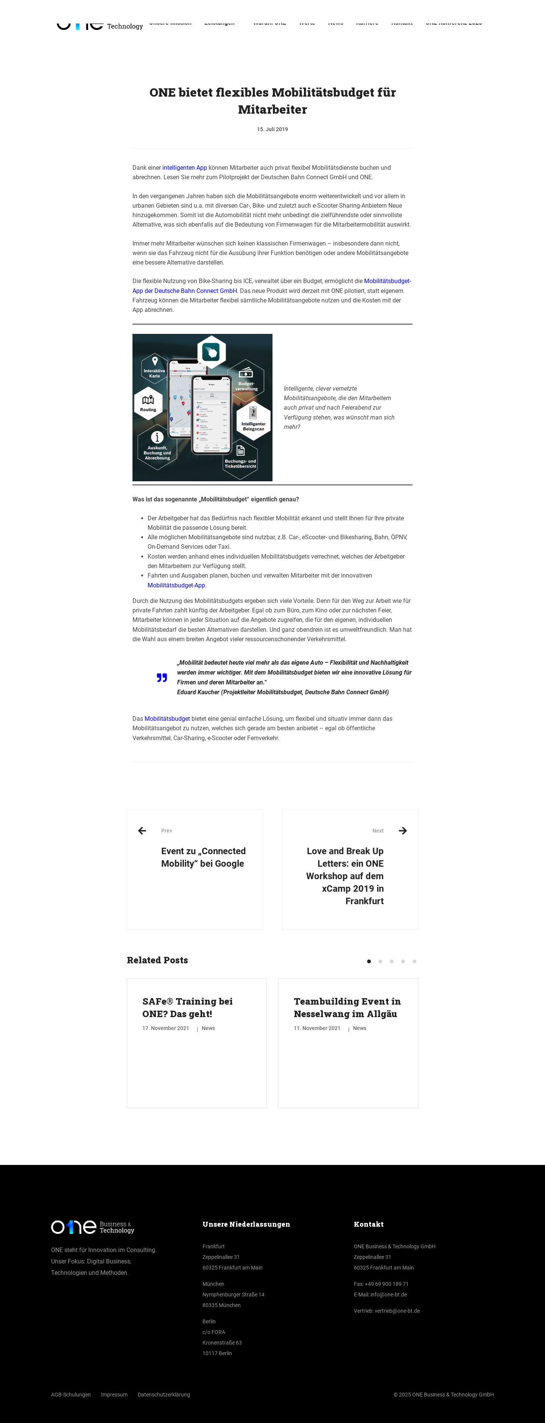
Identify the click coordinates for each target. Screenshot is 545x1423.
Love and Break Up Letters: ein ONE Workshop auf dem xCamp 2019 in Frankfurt (339, 866)
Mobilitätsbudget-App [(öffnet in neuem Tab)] (176, 585)
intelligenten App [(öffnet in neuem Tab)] (184, 167)
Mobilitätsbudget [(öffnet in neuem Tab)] (167, 718)
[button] (369, 961)
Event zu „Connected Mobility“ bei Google (206, 848)
